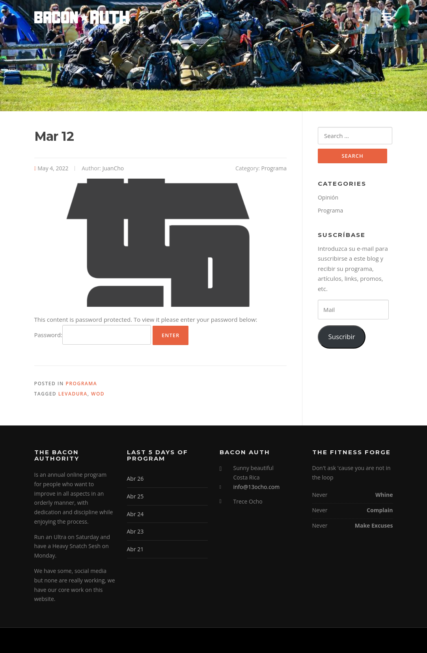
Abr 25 (135, 496)
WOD (97, 393)
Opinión (328, 197)
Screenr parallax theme (324, 640)
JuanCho (113, 168)
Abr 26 (135, 478)
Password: (92, 335)
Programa (274, 168)
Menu (386, 17)
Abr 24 (135, 514)
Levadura (73, 393)
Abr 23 (135, 531)
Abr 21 (135, 549)
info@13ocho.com (256, 487)
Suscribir (341, 336)
